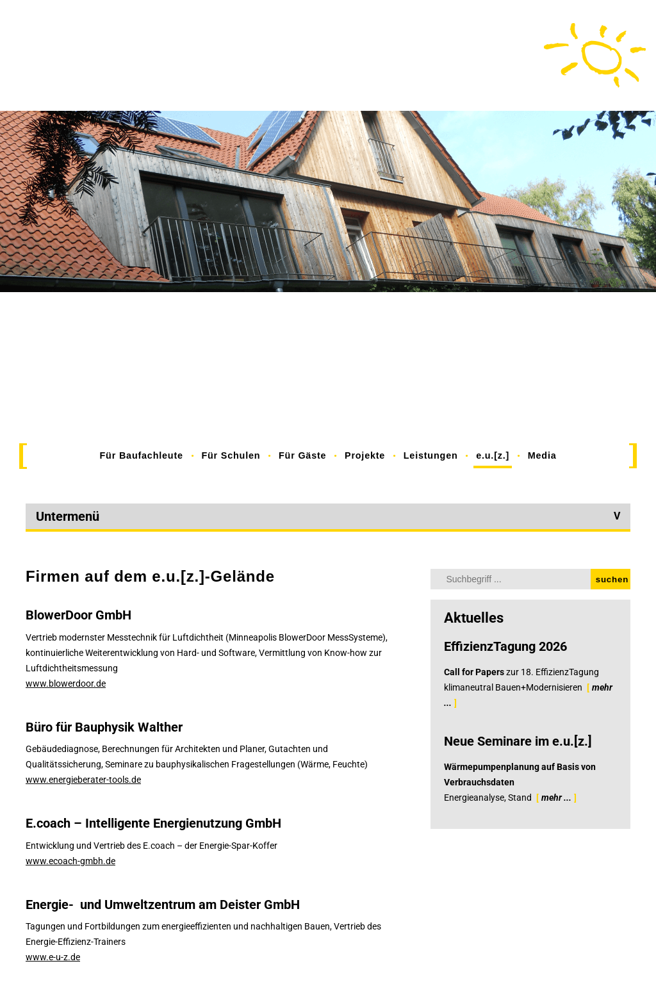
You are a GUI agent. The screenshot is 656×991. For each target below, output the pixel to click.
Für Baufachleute (141, 455)
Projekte (365, 455)
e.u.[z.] (492, 455)
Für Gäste (302, 455)
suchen (612, 579)
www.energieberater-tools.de (83, 779)
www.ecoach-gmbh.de (70, 861)
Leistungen (431, 455)
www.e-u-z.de (53, 957)
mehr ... (556, 797)
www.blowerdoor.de (66, 683)
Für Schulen (230, 455)
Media (542, 455)
